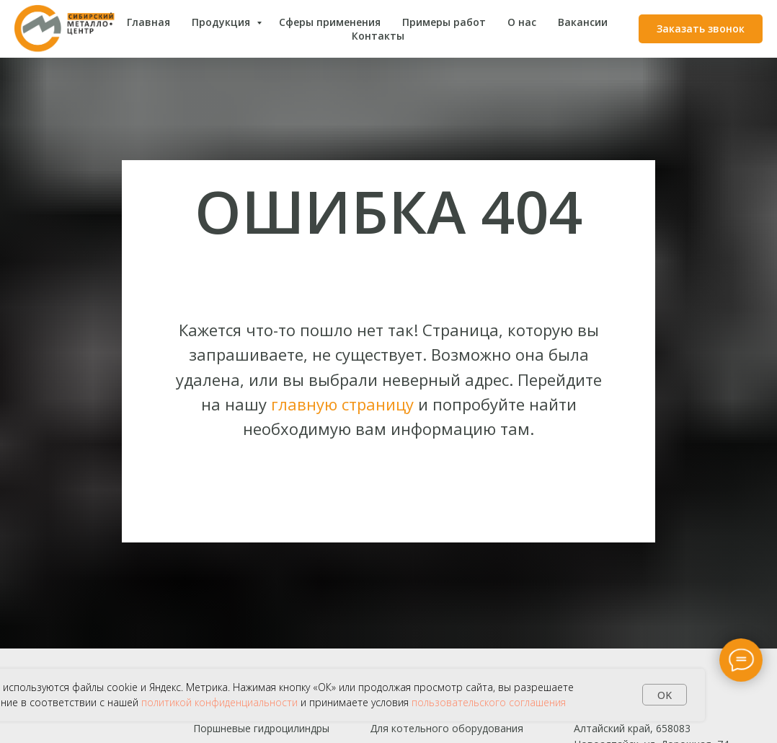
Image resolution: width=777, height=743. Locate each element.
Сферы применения (330, 22)
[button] (701, 28)
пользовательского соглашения (489, 702)
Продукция (222, 22)
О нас (521, 22)
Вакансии (583, 22)
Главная (148, 22)
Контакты (378, 36)
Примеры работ (444, 22)
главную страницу (342, 404)
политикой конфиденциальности (219, 702)
